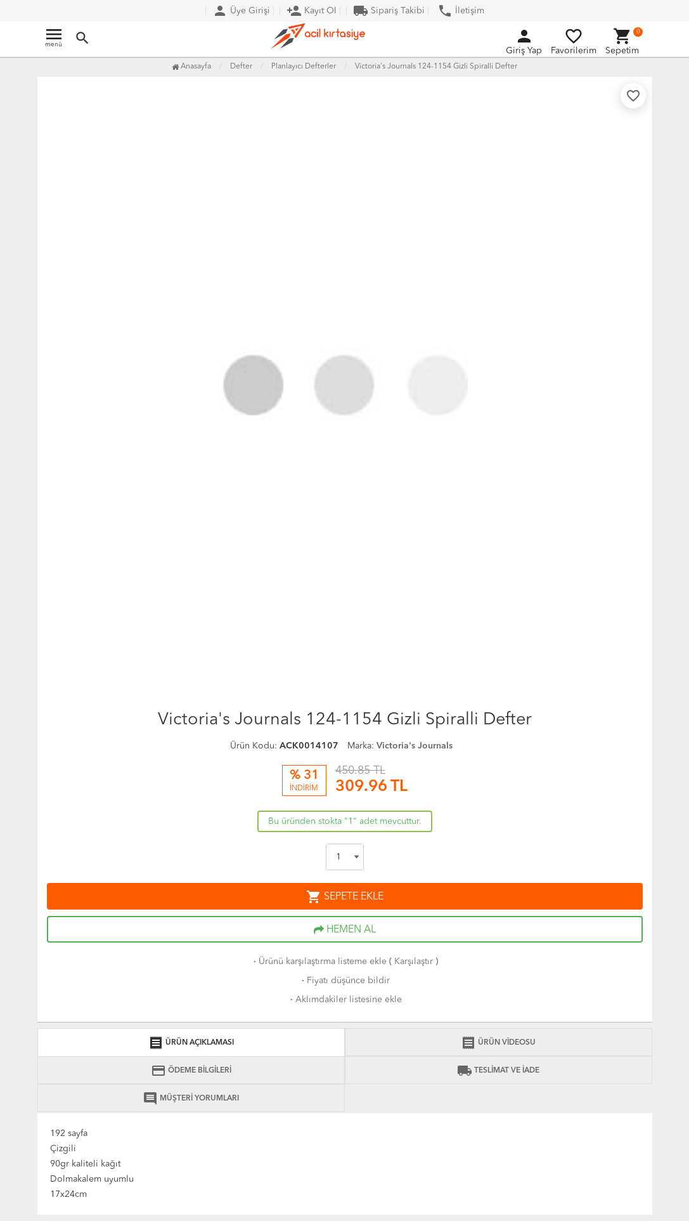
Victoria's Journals (415, 745)
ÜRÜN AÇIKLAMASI (191, 1043)
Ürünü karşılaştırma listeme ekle (319, 961)
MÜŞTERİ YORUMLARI (191, 1099)
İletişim (460, 10)
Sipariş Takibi (389, 10)
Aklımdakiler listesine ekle (345, 999)
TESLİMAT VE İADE (498, 1071)
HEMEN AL (345, 930)
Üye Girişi (241, 10)
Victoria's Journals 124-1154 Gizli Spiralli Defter (436, 66)
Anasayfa (191, 66)
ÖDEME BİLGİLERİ (191, 1071)
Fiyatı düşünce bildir (344, 980)
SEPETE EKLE (344, 897)
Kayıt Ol (312, 10)
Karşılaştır (413, 961)
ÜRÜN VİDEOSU (498, 1043)
